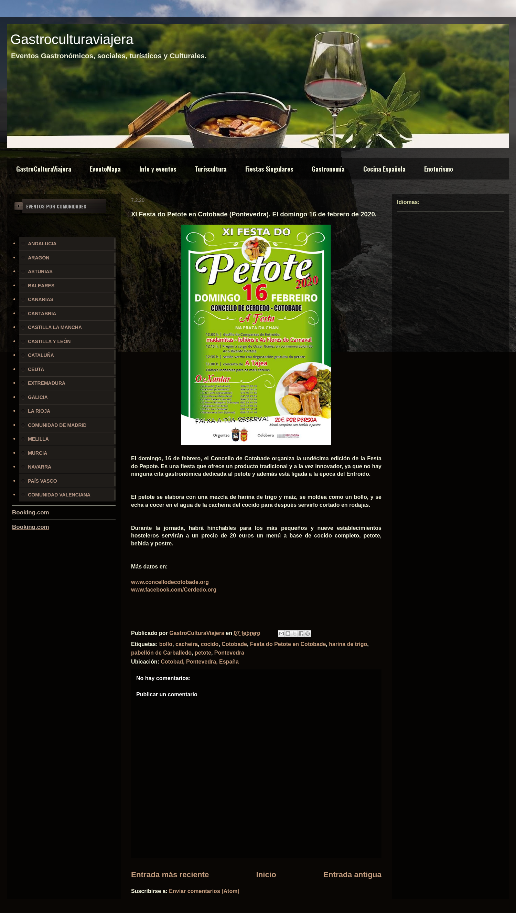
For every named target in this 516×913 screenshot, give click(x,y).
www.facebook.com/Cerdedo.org (173, 590)
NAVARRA (39, 467)
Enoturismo (438, 168)
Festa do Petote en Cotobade (288, 644)
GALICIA (38, 397)
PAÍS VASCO (42, 481)
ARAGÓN (38, 257)
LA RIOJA (39, 411)
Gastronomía (328, 168)
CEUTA (36, 369)
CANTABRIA (42, 313)
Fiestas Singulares (269, 168)
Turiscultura (211, 168)
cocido (210, 644)
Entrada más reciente (170, 874)
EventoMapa (105, 168)
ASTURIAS (40, 271)
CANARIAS (40, 299)
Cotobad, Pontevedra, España (200, 662)
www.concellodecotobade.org (170, 582)
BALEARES (41, 285)
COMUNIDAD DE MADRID (57, 425)
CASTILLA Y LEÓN (49, 341)
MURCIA (37, 453)
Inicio (266, 874)
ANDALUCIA (42, 243)
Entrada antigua (352, 874)
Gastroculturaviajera (71, 39)
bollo (165, 644)
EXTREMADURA (46, 383)
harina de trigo (348, 644)
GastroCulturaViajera (43, 168)
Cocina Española (384, 168)
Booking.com (30, 512)
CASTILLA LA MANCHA (55, 327)
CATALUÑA (41, 355)
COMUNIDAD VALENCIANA (59, 494)
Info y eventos (157, 168)
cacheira (186, 644)
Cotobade (234, 644)
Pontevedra (229, 653)
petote (203, 653)
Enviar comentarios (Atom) (204, 891)
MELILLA (38, 439)
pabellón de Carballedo (161, 653)
